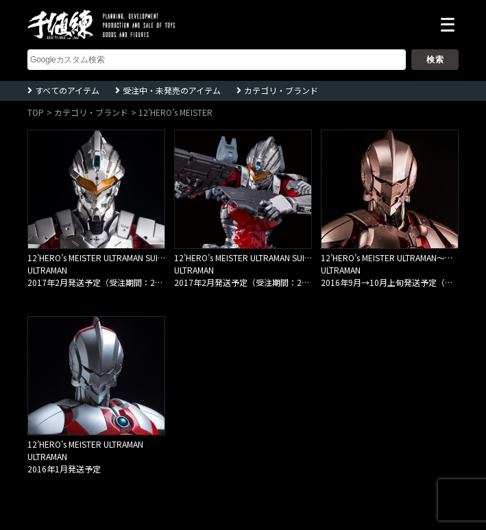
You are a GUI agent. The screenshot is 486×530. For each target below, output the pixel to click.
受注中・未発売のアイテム (172, 90)
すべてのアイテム (67, 90)
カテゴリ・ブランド (281, 90)
